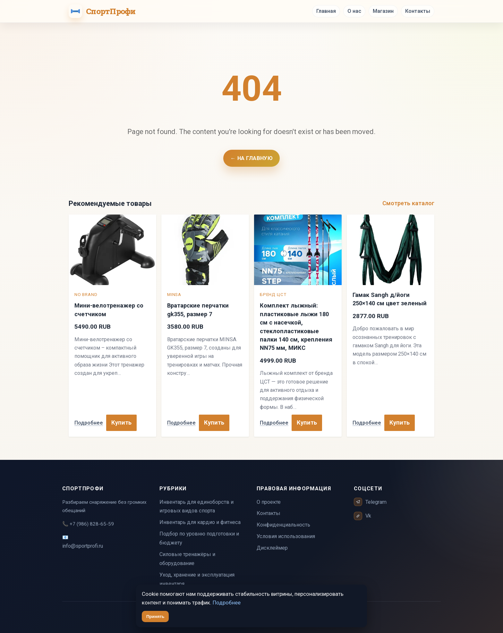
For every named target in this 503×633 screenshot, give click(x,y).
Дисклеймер (272, 548)
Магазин (383, 11)
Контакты (417, 11)
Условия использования (286, 536)
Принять (155, 616)
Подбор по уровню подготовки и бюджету (199, 538)
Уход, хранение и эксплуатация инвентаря (196, 579)
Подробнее (88, 423)
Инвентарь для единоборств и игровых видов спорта (196, 506)
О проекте (269, 502)
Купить (121, 422)
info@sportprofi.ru (82, 546)
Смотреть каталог (408, 203)
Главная (326, 11)
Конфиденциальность (283, 525)
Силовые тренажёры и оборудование (187, 558)
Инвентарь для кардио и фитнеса (200, 522)
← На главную (251, 158)
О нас (354, 11)
